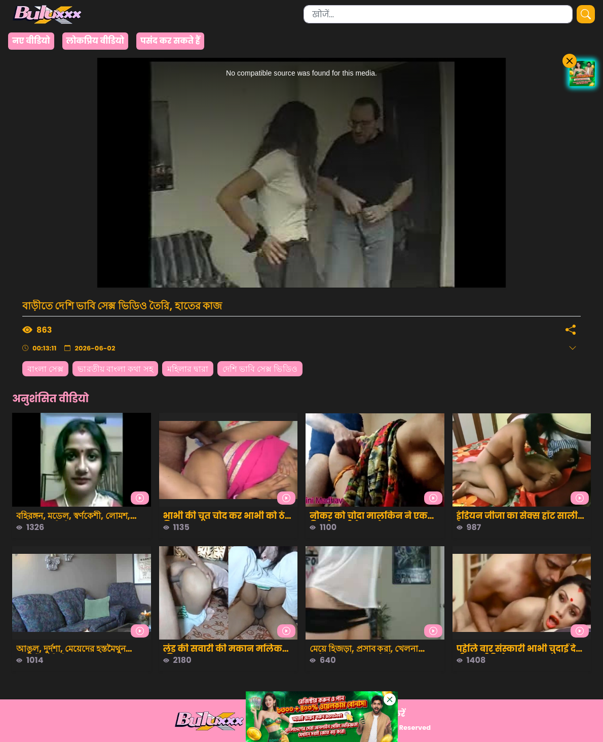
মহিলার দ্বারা (188, 369)
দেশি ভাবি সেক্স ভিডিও (259, 369)
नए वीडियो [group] (31, 41)
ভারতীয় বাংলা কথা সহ (115, 369)
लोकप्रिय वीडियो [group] (95, 41)
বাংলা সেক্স (45, 369)
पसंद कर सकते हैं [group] (170, 41)
